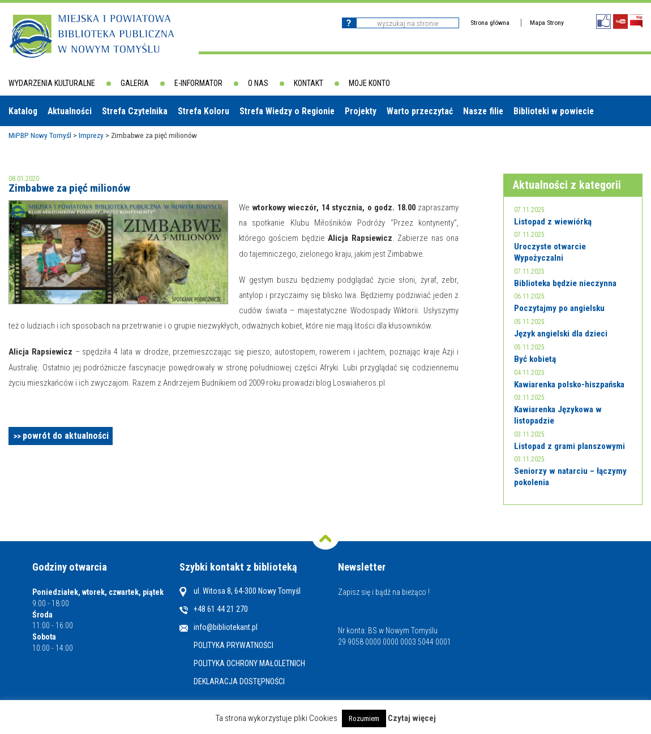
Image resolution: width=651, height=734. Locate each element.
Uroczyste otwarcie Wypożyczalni (550, 252)
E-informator (198, 83)
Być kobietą (535, 359)
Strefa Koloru (203, 111)
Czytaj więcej (412, 718)
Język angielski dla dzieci (560, 334)
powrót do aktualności (66, 435)
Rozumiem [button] (364, 718)
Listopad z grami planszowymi (569, 446)
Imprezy (91, 135)
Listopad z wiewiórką (553, 222)
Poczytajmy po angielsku (559, 308)
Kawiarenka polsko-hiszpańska (569, 384)
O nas (258, 83)
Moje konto (369, 83)
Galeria (135, 83)
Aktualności (70, 111)
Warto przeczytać (420, 111)
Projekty (360, 111)
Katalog (22, 111)
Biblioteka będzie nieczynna (565, 283)
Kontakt (308, 83)
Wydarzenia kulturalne (51, 83)
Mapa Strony (547, 23)
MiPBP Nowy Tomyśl (39, 135)
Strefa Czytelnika (135, 111)
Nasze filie (483, 111)
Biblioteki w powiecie (553, 111)
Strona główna (489, 23)
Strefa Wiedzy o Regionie (287, 111)
